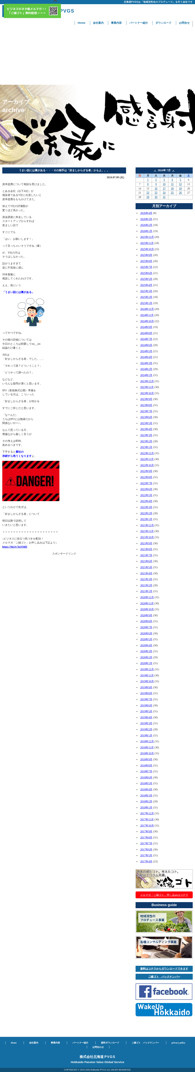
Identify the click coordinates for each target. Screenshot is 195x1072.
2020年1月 (146, 663)
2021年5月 (146, 567)
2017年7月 (146, 843)
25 (172, 192)
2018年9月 (146, 759)
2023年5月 (146, 423)
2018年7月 (146, 771)
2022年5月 (146, 495)
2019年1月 (146, 735)
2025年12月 (147, 236)
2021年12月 (147, 525)
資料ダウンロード (110, 1042)
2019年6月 (146, 705)
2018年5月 (146, 783)
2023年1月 (146, 447)
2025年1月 (146, 303)
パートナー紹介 (138, 22)
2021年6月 (146, 561)
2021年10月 (147, 537)
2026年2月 (146, 225)
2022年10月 (147, 465)
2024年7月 (146, 339)
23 (156, 192)
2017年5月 (146, 855)
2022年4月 (146, 501)
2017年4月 (146, 861)
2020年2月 (146, 657)
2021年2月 (146, 585)
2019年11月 (147, 675)
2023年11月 (147, 387)
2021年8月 (146, 549)
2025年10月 (147, 249)
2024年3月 (146, 363)
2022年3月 (146, 507)
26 (180, 192)
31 (164, 197)
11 (172, 184)
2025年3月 (146, 291)
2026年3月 (146, 219)
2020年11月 (147, 603)
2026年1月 (146, 231)
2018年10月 (147, 753)
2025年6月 (146, 273)
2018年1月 (146, 807)
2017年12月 (147, 813)
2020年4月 (146, 645)
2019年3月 (146, 723)
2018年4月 (146, 789)
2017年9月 (146, 831)
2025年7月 (146, 267)
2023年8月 (146, 405)
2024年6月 (146, 345)
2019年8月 (146, 693)
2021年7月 (146, 555)
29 (147, 197)
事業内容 (116, 22)
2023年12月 (147, 381)
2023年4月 (146, 429)
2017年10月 (147, 825)
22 (147, 192)
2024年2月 (146, 369)
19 (180, 188)
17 (164, 188)
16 (156, 188)
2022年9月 (146, 471)
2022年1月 (146, 519)
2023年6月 (146, 417)
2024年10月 (147, 321)
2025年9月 (146, 255)
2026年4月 (146, 213)
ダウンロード (163, 22)
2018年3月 (146, 795)
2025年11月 (147, 243)
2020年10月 (147, 609)
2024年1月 (146, 375)
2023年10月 (147, 393)
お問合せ (184, 22)
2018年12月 (147, 741)
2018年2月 (146, 801)
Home (81, 22)
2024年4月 (146, 357)
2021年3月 (146, 579)
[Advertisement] (97, 56)
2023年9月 (146, 399)
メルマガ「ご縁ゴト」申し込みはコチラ (164, 894)
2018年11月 (147, 747)
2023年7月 (146, 411)
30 (156, 197)
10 (164, 184)
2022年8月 (146, 477)
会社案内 (98, 22)
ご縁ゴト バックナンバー (164, 976)
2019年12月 (147, 669)
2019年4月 (146, 717)
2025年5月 (146, 278)
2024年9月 (146, 327)
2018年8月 (146, 765)
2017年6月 (146, 849)
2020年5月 (146, 639)
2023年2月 (146, 441)
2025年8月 (146, 261)
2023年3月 (146, 435)
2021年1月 (146, 591)
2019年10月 (147, 681)
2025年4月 (146, 285)
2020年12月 (147, 597)
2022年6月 (146, 489)
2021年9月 (146, 543)
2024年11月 (147, 315)
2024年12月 (147, 309)
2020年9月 (146, 615)
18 (172, 188)
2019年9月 (146, 687)
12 (180, 184)
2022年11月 (147, 459)
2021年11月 (147, 531)
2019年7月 (146, 699)
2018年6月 (146, 777)
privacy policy (178, 1042)
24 (164, 192)
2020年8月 (146, 621)
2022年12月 (147, 453)
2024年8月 (146, 333)
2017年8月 (146, 837)
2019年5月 (146, 711)
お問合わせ (98, 1047)
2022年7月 (146, 483)
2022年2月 (146, 513)
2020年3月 (146, 651)
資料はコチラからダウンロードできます (164, 968)
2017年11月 (147, 819)
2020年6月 (146, 633)
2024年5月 (146, 351)
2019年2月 (146, 729)
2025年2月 (146, 297)
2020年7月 (146, 627)
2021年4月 (146, 573)
